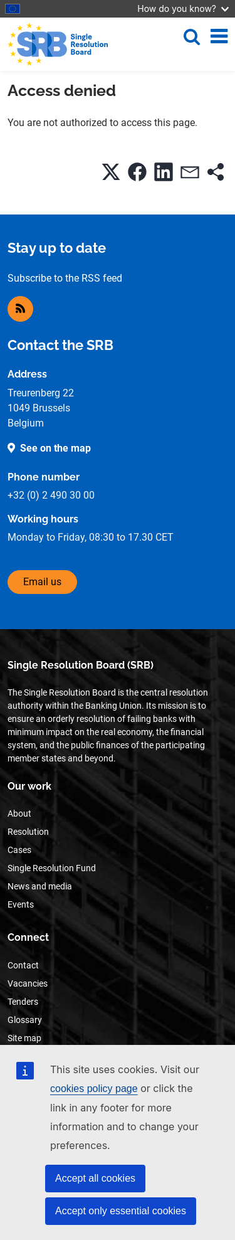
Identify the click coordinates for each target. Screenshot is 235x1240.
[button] (110, 171)
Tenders (23, 1002)
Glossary (25, 1020)
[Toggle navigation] (219, 36)
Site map (24, 1038)
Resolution (28, 832)
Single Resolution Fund (52, 868)
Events (21, 904)
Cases (19, 850)
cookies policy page (94, 1088)
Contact (23, 965)
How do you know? (183, 8)
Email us (42, 582)
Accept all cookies (95, 1178)
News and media (40, 886)
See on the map (55, 448)
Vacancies (28, 983)
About (19, 813)
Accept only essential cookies (120, 1211)
